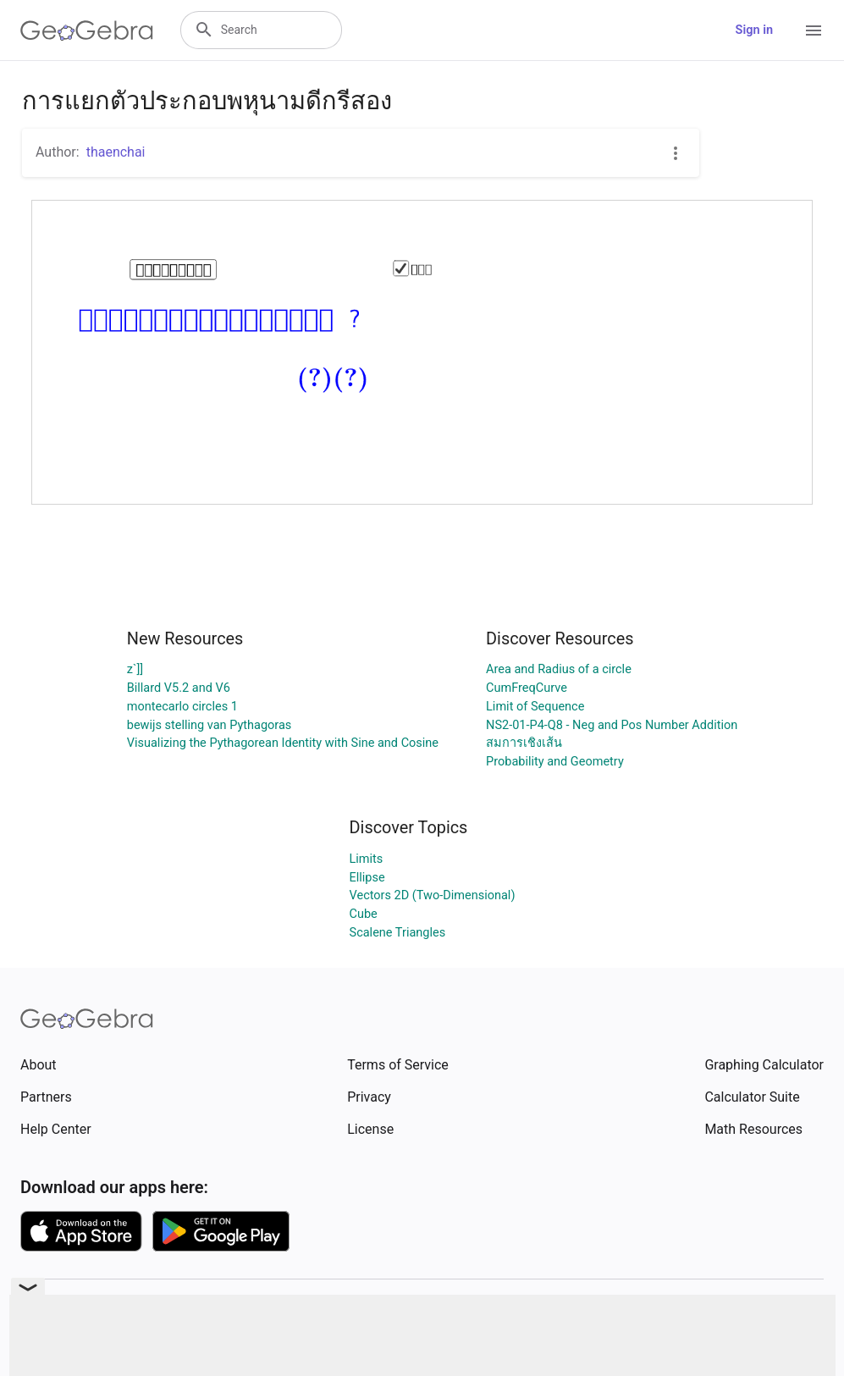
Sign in (754, 30)
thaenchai (116, 152)
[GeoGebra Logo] (86, 30)
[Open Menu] (813, 30)
